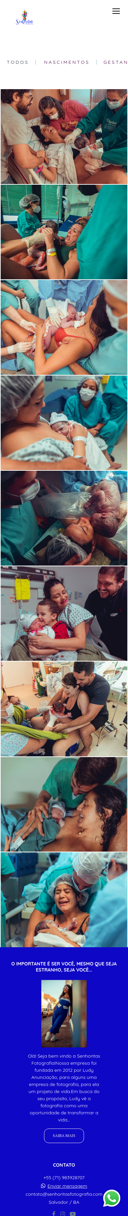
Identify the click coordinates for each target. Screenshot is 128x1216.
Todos (18, 62)
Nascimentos (67, 62)
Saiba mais (64, 1136)
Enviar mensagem (67, 1186)
